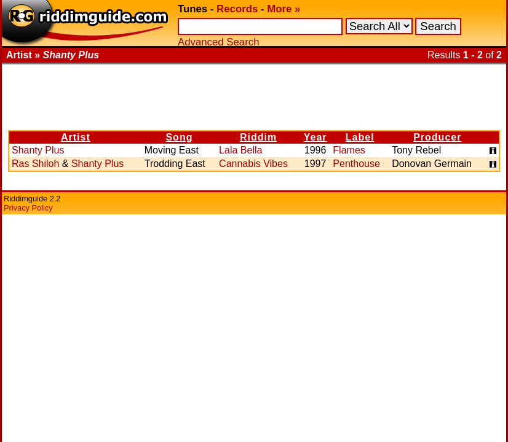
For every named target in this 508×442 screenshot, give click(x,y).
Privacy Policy (28, 207)
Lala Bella (240, 150)
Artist (75, 137)
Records (237, 9)
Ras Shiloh (35, 163)
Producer (437, 137)
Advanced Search (218, 42)
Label (360, 137)
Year (315, 137)
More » (283, 9)
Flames (349, 150)
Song (178, 137)
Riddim (258, 137)
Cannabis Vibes (253, 163)
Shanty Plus (38, 150)
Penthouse (356, 163)
